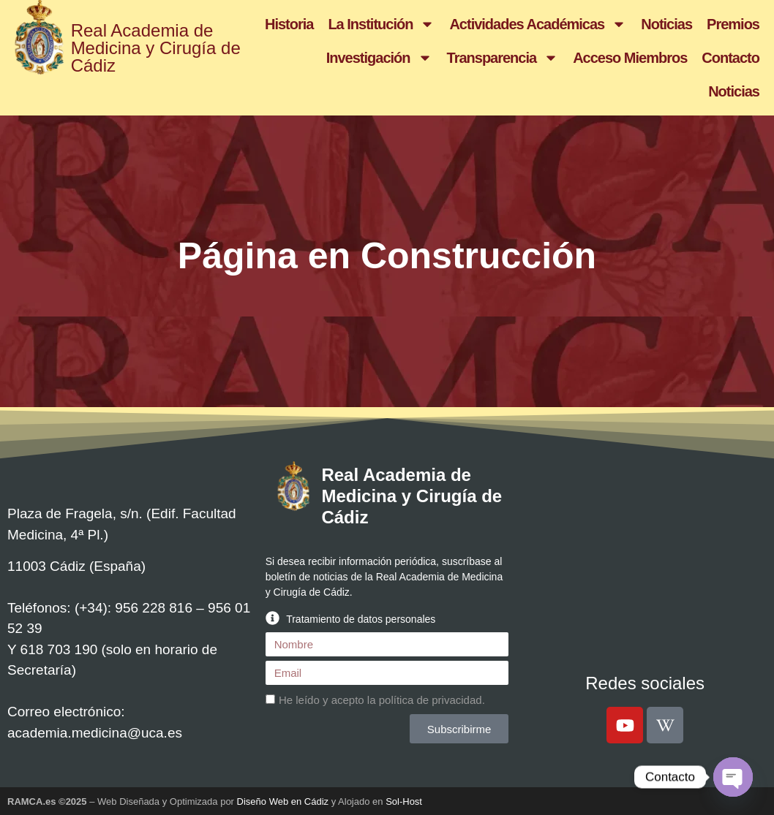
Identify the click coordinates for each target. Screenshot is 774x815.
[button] (387, 618)
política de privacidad (430, 700)
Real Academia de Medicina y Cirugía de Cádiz (156, 47)
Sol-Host (404, 801)
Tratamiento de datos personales (360, 619)
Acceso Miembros (630, 58)
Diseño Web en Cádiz (283, 801)
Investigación (379, 57)
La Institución (381, 24)
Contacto (730, 58)
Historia (289, 24)
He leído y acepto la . (382, 700)
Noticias (666, 24)
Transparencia (503, 57)
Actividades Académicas (537, 24)
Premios (733, 24)
